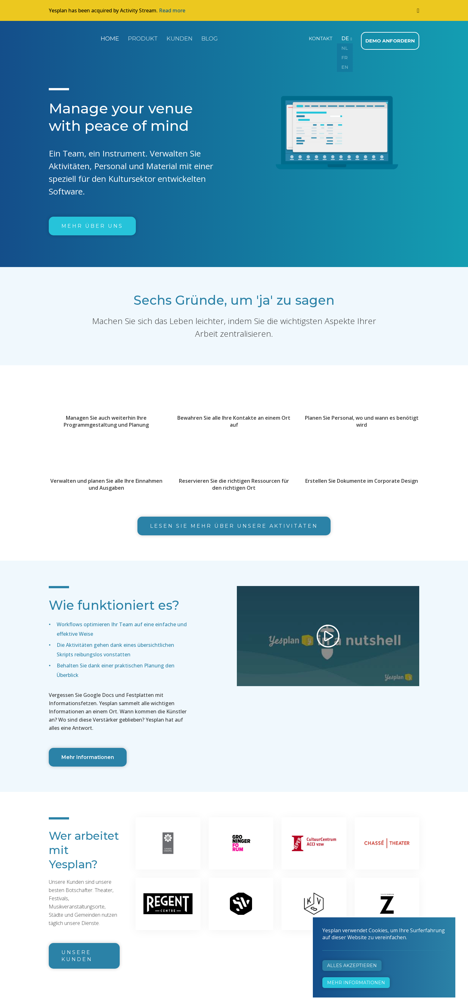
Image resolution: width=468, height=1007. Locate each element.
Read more (172, 10)
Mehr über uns (92, 223)
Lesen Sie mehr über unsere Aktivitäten (234, 523)
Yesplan (72, 37)
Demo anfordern (391, 38)
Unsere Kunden (76, 952)
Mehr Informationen (87, 754)
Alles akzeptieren (352, 965)
